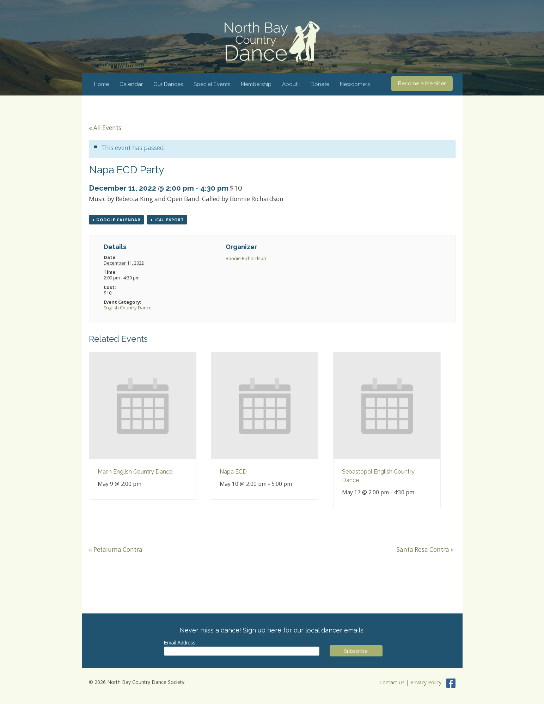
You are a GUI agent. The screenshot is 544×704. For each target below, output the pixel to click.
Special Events (212, 84)
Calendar (131, 84)
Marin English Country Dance (135, 471)
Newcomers (355, 84)
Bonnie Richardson (246, 258)
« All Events (105, 128)
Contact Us (392, 682)
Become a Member (422, 83)
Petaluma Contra (115, 549)
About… (291, 84)
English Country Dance (128, 307)
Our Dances (168, 84)
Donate (320, 84)
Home (101, 84)
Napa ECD (233, 471)
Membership (256, 84)
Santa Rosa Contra (425, 549)
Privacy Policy (425, 682)
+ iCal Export (167, 219)
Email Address (179, 643)
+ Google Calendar (116, 219)
